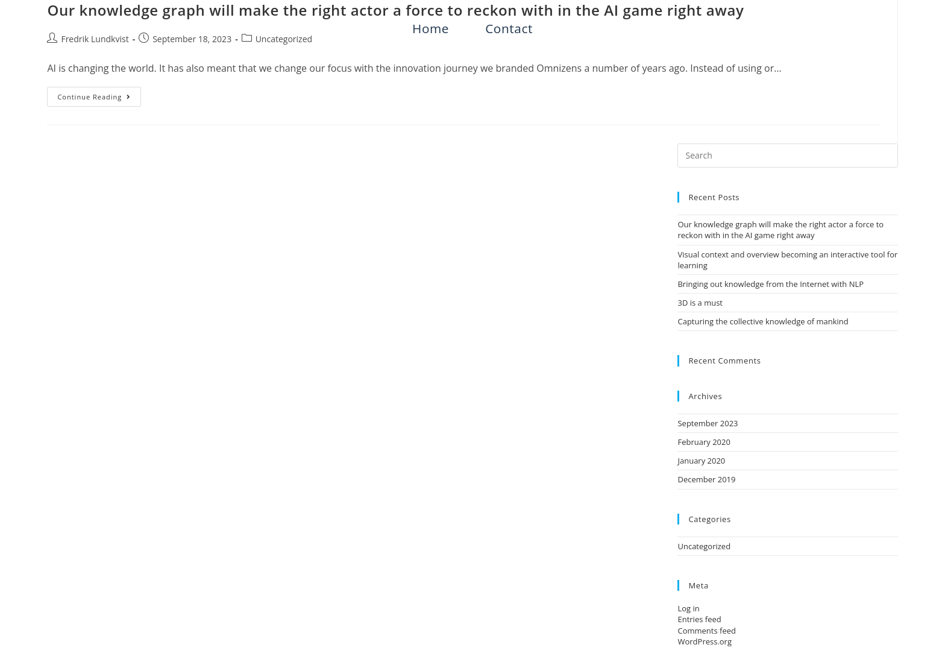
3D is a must (700, 302)
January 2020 (701, 460)
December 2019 (706, 479)
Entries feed (699, 619)
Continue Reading (99, 94)
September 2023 (707, 423)
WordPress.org (704, 641)
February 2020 (703, 441)
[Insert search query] (787, 155)
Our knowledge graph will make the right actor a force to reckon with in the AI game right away (780, 230)
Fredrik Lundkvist (94, 39)
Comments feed (706, 630)
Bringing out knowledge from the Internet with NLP (770, 284)
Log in (688, 608)
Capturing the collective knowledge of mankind (762, 321)
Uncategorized (284, 39)
